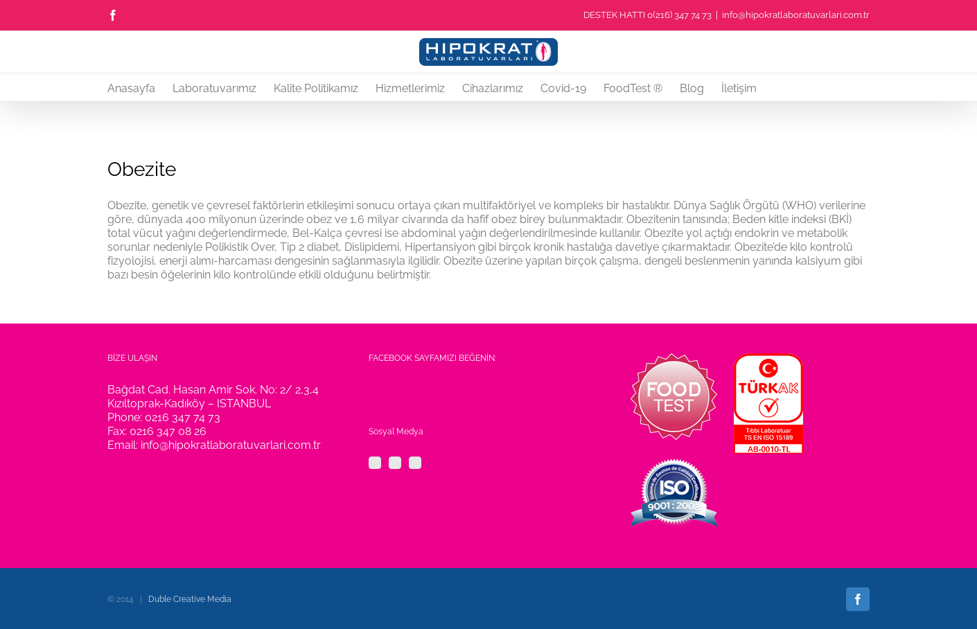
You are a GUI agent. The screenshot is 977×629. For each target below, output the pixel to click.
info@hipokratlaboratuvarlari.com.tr (796, 15)
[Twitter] (395, 463)
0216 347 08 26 (168, 431)
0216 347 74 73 (182, 417)
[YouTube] (415, 463)
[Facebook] (375, 463)
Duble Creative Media (189, 599)
